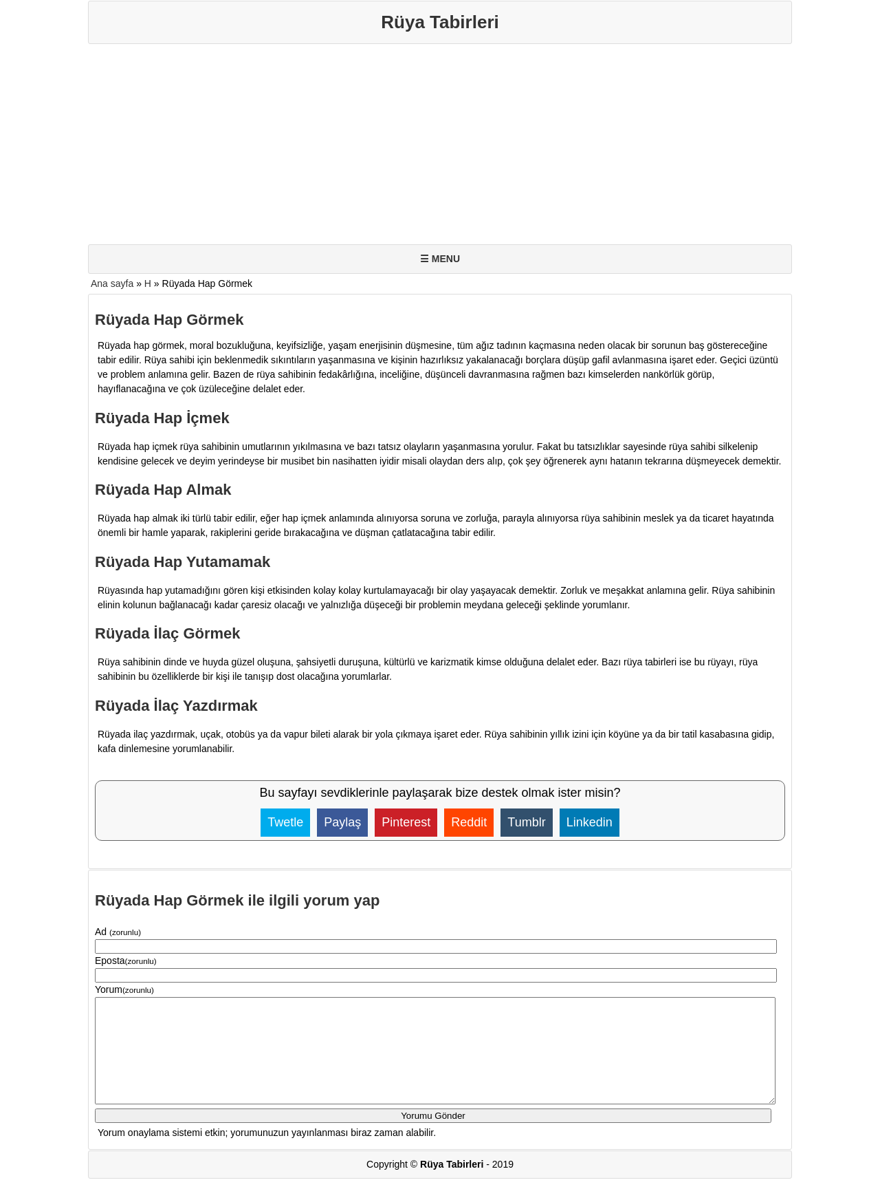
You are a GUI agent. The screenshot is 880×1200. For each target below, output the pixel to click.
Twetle (285, 822)
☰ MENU (440, 258)
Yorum (124, 989)
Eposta (126, 960)
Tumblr (526, 822)
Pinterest (406, 822)
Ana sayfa (112, 283)
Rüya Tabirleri (439, 22)
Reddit (469, 822)
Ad (118, 931)
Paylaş (342, 822)
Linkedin (589, 822)
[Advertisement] (440, 147)
